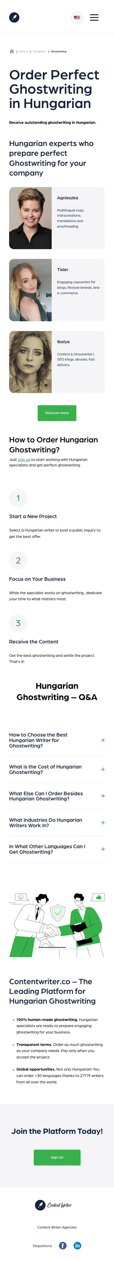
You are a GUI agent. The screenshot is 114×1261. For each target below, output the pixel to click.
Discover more (57, 413)
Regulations (42, 1246)
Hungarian (39, 51)
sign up (24, 459)
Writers (23, 51)
